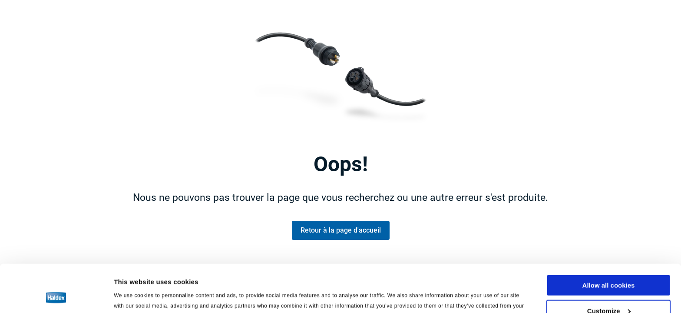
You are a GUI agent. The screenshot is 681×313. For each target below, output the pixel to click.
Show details (134, 295)
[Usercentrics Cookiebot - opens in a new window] (56, 296)
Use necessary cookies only (608, 291)
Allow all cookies (608, 240)
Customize (609, 266)
